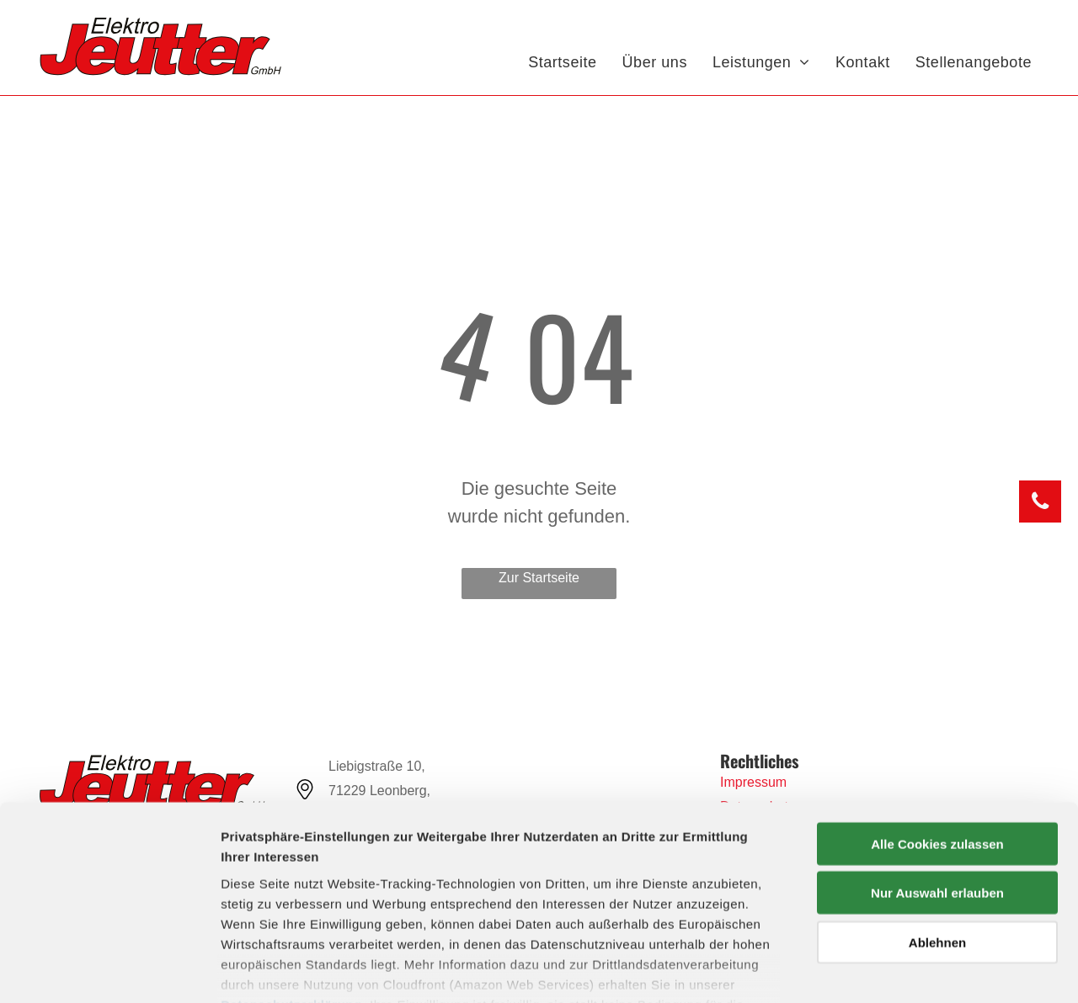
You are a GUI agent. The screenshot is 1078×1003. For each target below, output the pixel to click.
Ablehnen (937, 842)
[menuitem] (562, 62)
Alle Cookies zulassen (937, 743)
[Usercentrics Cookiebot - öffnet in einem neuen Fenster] (109, 970)
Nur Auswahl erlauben (937, 792)
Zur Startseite (539, 577)
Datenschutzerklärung (291, 904)
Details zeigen (895, 970)
